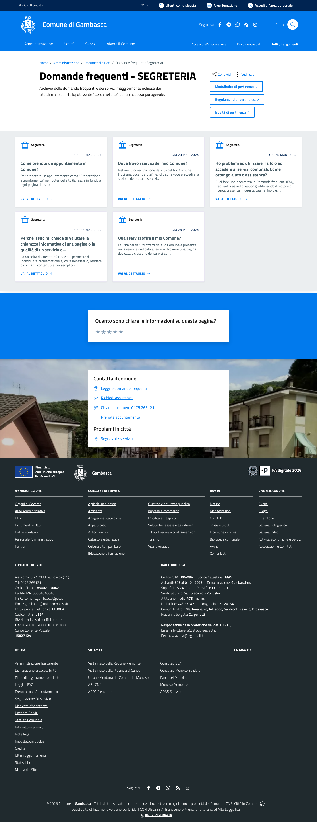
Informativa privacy (29, 727)
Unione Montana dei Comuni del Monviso (118, 677)
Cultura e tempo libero (104, 546)
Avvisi (214, 546)
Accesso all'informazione (209, 44)
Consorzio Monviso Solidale (180, 670)
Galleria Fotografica (273, 525)
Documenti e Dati (97, 62)
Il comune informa (223, 532)
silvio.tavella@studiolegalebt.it (193, 630)
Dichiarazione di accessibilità (35, 670)
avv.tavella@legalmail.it (185, 635)
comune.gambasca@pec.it (43, 598)
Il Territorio (266, 518)
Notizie (215, 503)
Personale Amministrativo (34, 539)
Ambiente (95, 511)
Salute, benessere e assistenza (170, 525)
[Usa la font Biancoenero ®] (177, 5)
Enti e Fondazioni (27, 532)
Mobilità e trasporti (162, 518)
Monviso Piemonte (174, 684)
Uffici (18, 518)
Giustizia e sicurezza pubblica (169, 503)
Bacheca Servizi (26, 712)
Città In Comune (246, 803)
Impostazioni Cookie (29, 741)
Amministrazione (66, 62)
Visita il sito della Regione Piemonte (114, 663)
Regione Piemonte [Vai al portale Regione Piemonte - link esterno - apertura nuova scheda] (31, 5)
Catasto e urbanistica (103, 539)
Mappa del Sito (26, 769)
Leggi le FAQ (24, 684)
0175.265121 (31, 582)
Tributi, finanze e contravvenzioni (172, 532)
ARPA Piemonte (100, 691)
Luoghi (263, 511)
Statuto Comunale (28, 720)
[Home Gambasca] (63, 25)
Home (43, 62)
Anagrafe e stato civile (104, 518)
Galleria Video (268, 532)
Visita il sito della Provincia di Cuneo (114, 670)
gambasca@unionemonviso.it (46, 603)
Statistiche (23, 762)
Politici (20, 546)
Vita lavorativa (158, 546)
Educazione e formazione (106, 553)
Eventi (263, 503)
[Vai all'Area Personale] (270, 5)
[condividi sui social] (221, 74)
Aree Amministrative (30, 511)
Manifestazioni (220, 511)
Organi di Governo (28, 503)
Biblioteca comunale (225, 539)
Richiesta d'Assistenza (31, 705)
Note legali (23, 734)
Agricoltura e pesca (102, 503)
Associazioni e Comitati (275, 546)
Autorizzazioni (98, 532)
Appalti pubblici (99, 525)
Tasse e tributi (220, 525)
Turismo (153, 539)
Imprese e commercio (163, 511)
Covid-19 (216, 518)
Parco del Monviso (173, 677)
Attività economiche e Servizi (280, 539)
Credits (20, 748)
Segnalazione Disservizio (33, 698)
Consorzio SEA (171, 663)
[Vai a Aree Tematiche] (221, 5)
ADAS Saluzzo (170, 691)
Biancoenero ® (176, 809)
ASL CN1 (94, 684)
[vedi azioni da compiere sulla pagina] (245, 74)
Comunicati (218, 553)
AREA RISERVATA (156, 815)
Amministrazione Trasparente (36, 663)
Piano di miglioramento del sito (37, 677)
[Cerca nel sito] (292, 24)
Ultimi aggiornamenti (30, 755)
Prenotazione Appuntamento (36, 691)
